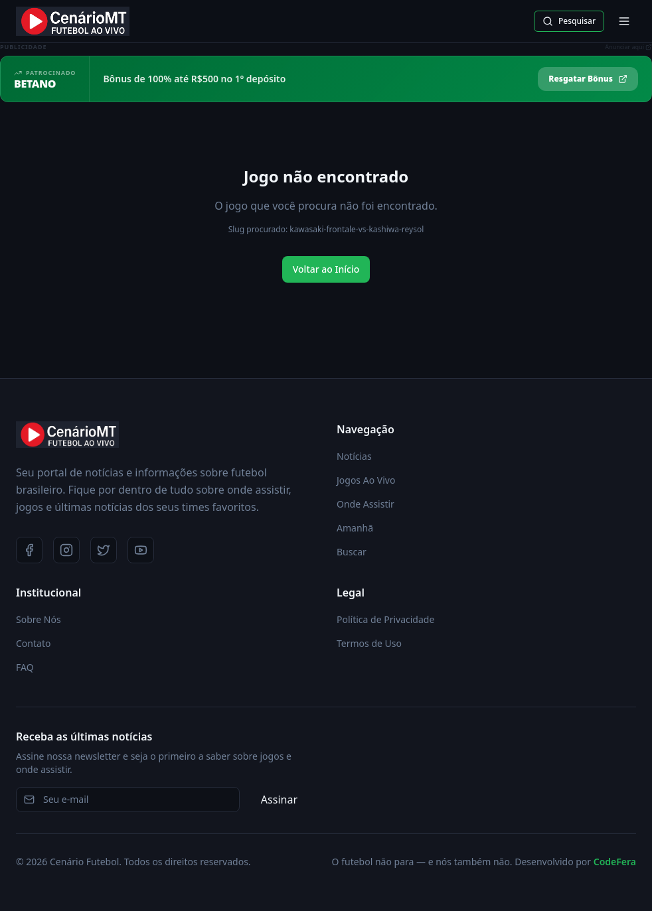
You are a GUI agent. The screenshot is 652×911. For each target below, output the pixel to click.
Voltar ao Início (326, 269)
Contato (33, 643)
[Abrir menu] (624, 21)
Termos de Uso (369, 643)
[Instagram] (66, 550)
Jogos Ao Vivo (366, 480)
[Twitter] (103, 550)
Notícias (354, 456)
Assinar (279, 799)
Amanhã (355, 528)
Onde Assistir (365, 504)
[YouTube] (140, 550)
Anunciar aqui (628, 46)
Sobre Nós (38, 619)
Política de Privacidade (385, 619)
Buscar (352, 551)
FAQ (25, 667)
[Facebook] (29, 550)
